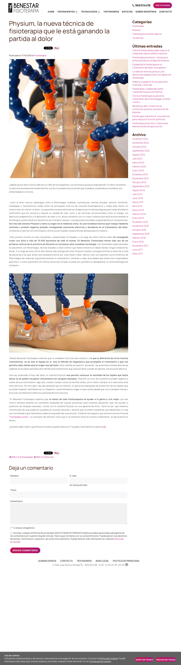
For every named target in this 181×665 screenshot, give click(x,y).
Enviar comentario (25, 550)
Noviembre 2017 (140, 245)
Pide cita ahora (161, 5)
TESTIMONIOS (84, 560)
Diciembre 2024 (140, 138)
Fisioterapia (40, 55)
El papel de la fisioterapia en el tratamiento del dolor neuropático (149, 66)
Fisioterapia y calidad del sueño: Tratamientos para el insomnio (148, 90)
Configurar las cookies (100, 661)
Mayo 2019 (137, 202)
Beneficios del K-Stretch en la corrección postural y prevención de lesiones (150, 109)
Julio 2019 (137, 194)
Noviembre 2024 (140, 142)
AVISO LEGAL (102, 560)
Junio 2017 (137, 249)
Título (13, 490)
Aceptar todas (144, 659)
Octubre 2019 (139, 182)
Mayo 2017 (137, 253)
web (104, 426)
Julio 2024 (137, 158)
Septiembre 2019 (140, 186)
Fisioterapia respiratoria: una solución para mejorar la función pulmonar (151, 118)
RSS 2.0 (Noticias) (44, 457)
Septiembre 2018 (140, 233)
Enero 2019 (138, 217)
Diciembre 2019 (140, 174)
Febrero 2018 (139, 237)
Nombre (14, 475)
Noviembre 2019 (140, 178)
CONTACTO (66, 560)
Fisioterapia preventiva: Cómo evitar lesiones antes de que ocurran (150, 125)
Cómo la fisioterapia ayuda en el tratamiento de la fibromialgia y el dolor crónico (151, 99)
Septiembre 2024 (141, 150)
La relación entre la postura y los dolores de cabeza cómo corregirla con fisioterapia (151, 74)
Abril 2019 (137, 206)
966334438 (140, 5)
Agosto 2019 (138, 190)
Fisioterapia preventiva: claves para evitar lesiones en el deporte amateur (150, 59)
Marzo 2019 (138, 210)
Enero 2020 (138, 170)
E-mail (73, 475)
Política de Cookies (108, 658)
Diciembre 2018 (140, 221)
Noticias (136, 30)
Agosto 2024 (138, 154)
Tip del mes (138, 37)
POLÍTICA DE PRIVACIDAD (126, 560)
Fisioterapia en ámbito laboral (146, 33)
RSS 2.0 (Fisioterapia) (21, 457)
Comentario (16, 501)
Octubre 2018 (139, 229)
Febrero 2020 (139, 166)
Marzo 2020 (138, 162)
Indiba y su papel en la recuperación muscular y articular (150, 83)
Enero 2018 (138, 241)
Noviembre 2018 (140, 225)
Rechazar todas (165, 659)
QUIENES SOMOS (47, 560)
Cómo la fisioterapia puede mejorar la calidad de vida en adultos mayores (150, 52)
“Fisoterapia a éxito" (19, 416)
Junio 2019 (137, 198)
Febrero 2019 (139, 214)
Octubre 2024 (139, 146)
